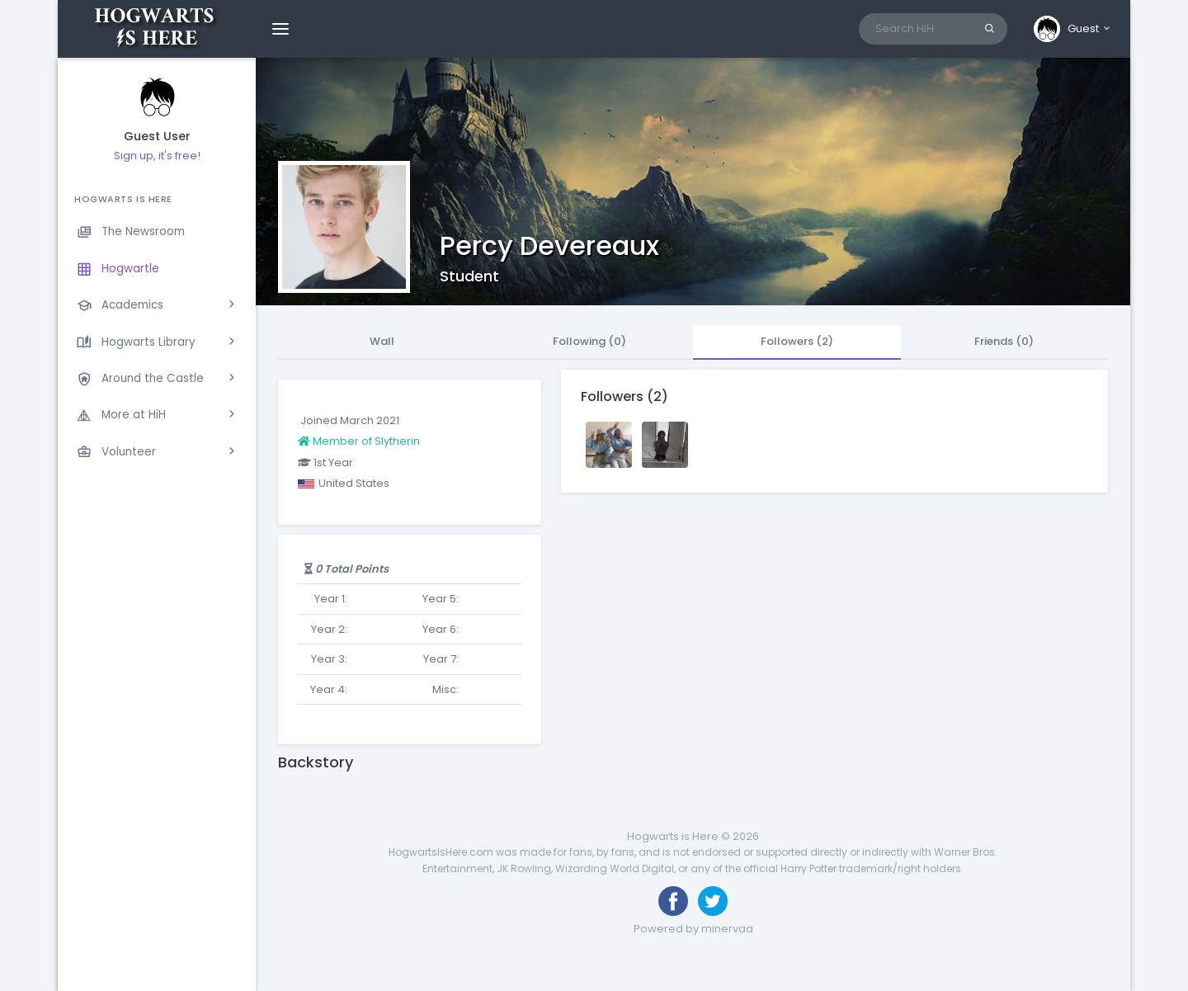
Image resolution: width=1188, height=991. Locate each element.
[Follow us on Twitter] (713, 901)
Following (589, 341)
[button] (1073, 29)
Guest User (157, 136)
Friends (1004, 341)
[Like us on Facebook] (673, 901)
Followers (797, 341)
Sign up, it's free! (157, 155)
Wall (382, 341)
